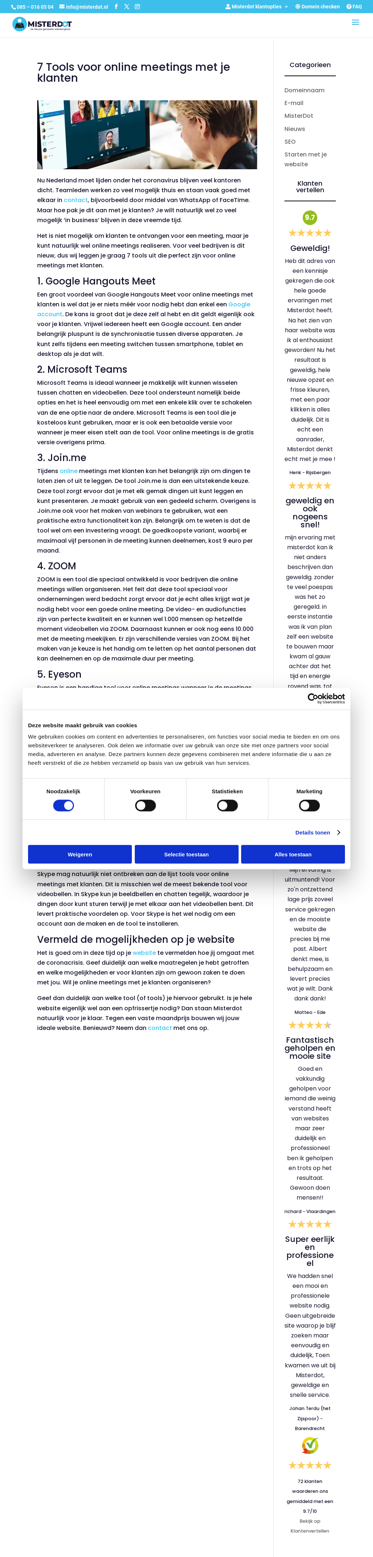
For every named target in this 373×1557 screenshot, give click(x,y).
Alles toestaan (293, 854)
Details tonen (312, 832)
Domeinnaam (304, 90)
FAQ (354, 6)
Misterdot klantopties (253, 6)
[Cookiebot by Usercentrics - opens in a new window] (313, 698)
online (69, 471)
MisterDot (298, 116)
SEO (290, 142)
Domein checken (317, 6)
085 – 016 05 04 (36, 7)
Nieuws (294, 129)
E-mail (293, 103)
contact (76, 200)
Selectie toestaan (186, 854)
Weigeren (80, 854)
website (144, 953)
